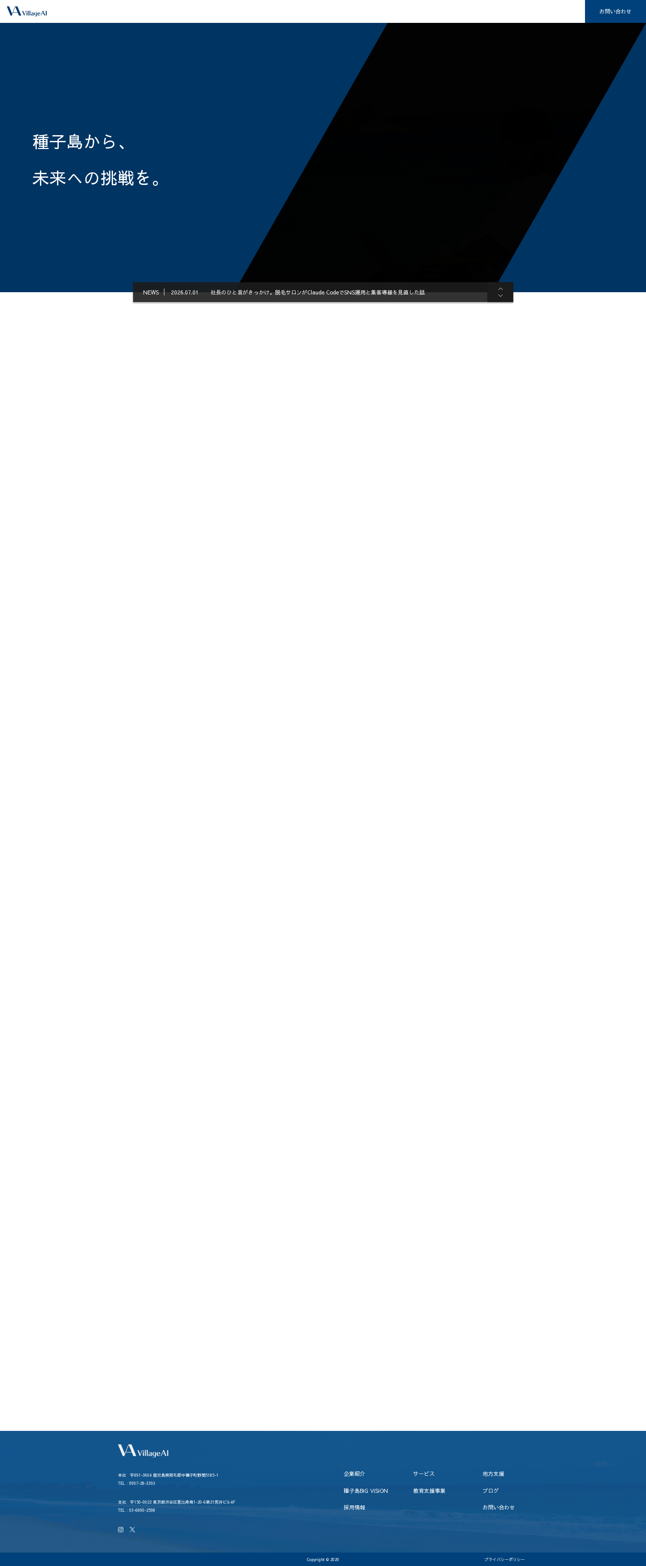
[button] (497, 289)
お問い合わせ (615, 11)
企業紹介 (260, 11)
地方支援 (351, 11)
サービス (306, 11)
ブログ (520, 11)
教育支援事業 (471, 11)
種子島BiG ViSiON (409, 11)
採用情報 (563, 11)
